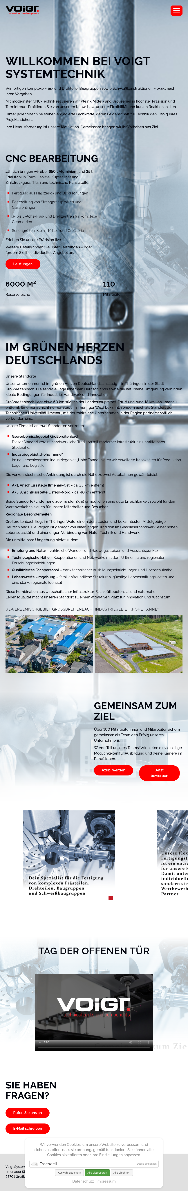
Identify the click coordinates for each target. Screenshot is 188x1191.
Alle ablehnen (121, 1172)
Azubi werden (113, 770)
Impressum (106, 1181)
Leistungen (23, 264)
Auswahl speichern (69, 1172)
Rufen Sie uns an (27, 1113)
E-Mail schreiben (27, 1128)
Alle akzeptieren (97, 1172)
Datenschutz (83, 1181)
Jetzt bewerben (159, 773)
